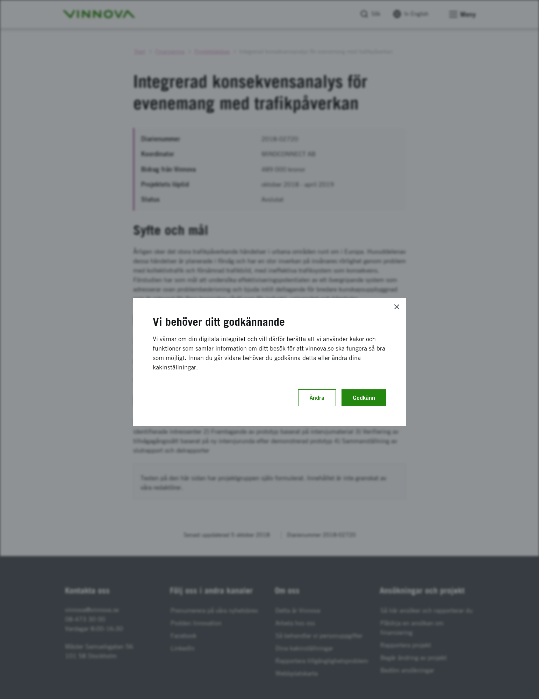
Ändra (317, 397)
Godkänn (364, 397)
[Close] (396, 306)
